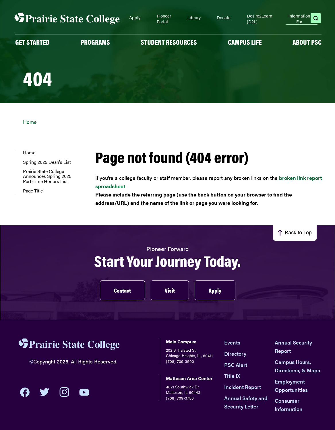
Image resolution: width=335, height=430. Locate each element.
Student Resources (169, 42)
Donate (224, 17)
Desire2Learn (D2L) (259, 18)
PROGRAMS (95, 42)
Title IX (232, 375)
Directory (235, 353)
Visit (170, 290)
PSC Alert (235, 364)
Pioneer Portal (164, 18)
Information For (299, 18)
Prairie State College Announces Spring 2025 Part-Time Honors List (47, 176)
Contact (122, 290)
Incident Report (242, 386)
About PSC (307, 42)
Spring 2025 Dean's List (47, 162)
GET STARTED (32, 42)
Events (232, 342)
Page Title (33, 190)
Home (29, 121)
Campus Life (245, 42)
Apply (134, 17)
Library (194, 17)
